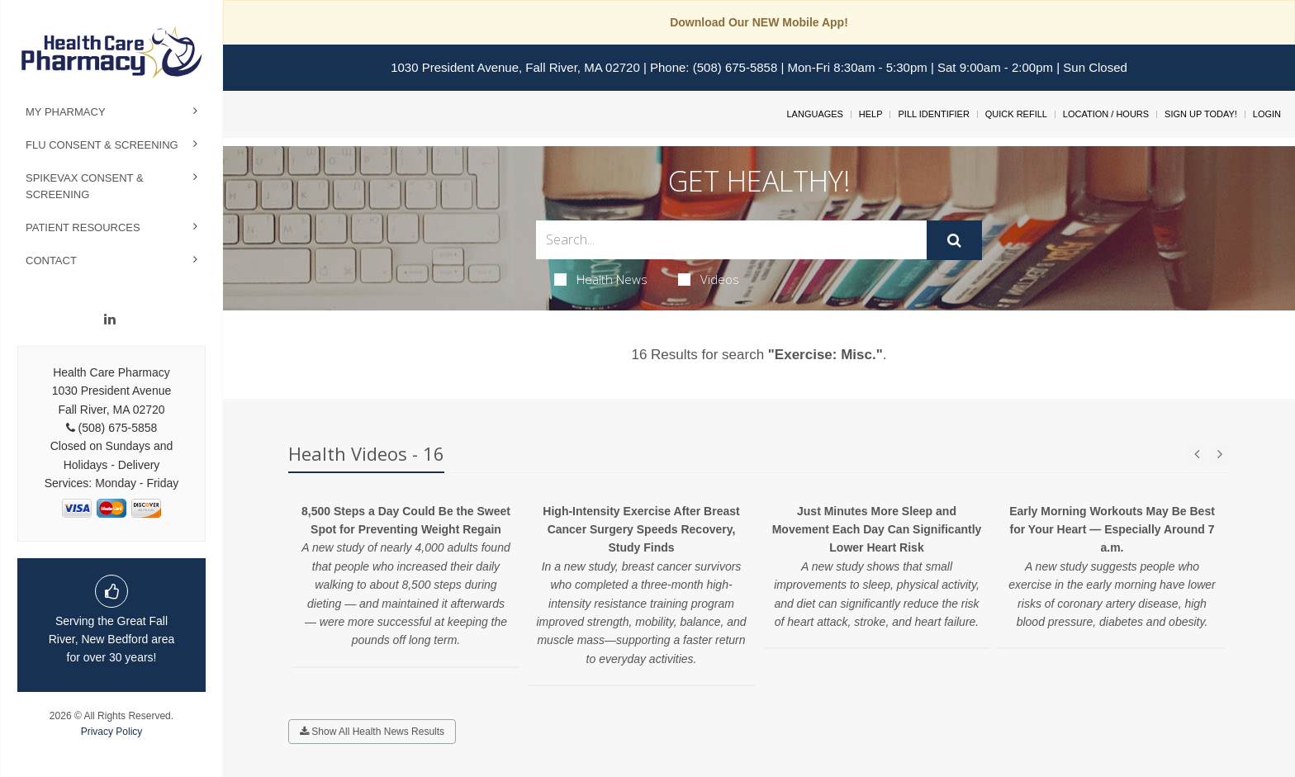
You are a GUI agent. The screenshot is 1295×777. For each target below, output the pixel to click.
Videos (708, 279)
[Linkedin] (110, 319)
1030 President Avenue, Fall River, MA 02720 (515, 67)
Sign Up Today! (1201, 114)
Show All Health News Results (372, 731)
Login (1267, 114)
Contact (51, 260)
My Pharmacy (66, 112)
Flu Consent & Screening (102, 145)
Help (871, 114)
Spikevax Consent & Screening (85, 186)
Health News (601, 279)
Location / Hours (1106, 114)
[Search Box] (731, 239)
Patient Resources (83, 227)
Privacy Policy (112, 731)
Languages (814, 114)
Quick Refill (1016, 114)
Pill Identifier (933, 114)
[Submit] (954, 240)
